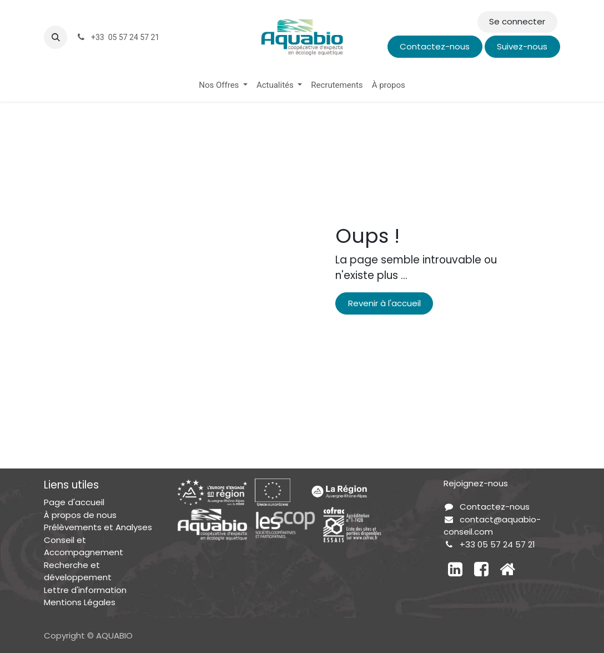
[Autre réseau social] (507, 569)
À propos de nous (80, 515)
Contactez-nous (435, 46)
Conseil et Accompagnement (83, 546)
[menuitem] (223, 85)
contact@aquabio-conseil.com (492, 526)
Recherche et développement (78, 571)
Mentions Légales (79, 602)
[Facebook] (481, 569)
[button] (55, 37)
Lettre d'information (85, 590)
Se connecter (517, 21)
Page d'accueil (74, 502)
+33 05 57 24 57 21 (497, 544)
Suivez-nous (522, 46)
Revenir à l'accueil (384, 303)
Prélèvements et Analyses (98, 527)
